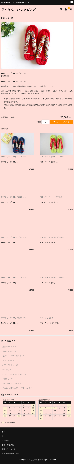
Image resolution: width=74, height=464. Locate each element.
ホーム (4, 432)
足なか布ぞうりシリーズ (11, 383)
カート (4, 436)
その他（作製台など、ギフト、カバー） (17, 388)
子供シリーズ (7, 379)
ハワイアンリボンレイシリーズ (14, 374)
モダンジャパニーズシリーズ (13, 356)
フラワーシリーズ (9, 360)
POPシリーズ (7, 370)
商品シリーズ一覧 (8, 449)
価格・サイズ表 (8, 445)
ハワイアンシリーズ (10, 365)
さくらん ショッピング (18, 9)
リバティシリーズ (9, 351)
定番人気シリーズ (9, 347)
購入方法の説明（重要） (11, 453)
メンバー (5, 440)
